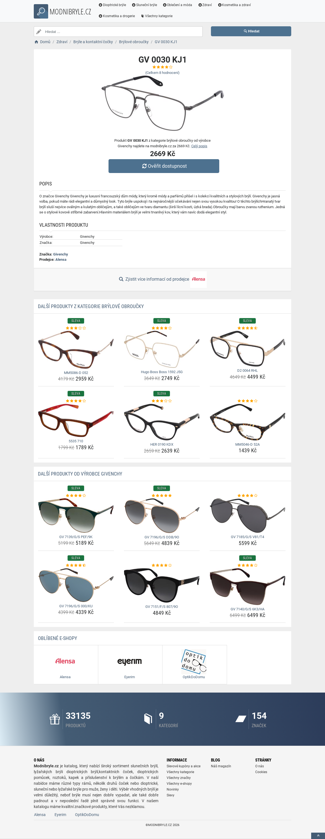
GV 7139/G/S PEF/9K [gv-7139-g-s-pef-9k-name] (75, 537)
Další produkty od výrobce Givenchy (80, 474)
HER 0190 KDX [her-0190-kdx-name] (161, 444)
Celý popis (199, 146)
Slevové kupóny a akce (183, 766)
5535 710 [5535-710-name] (76, 441)
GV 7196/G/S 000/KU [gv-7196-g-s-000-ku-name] (75, 606)
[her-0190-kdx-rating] (162, 401)
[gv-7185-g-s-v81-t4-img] (247, 515)
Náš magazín (221, 766)
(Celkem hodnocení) (162, 73)
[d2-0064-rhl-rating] (247, 328)
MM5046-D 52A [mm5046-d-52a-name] (247, 444)
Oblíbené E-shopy (57, 638)
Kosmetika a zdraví (234, 5)
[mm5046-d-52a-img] (247, 422)
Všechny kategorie (156, 16)
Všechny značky (179, 778)
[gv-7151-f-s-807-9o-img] (162, 585)
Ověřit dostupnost (164, 166)
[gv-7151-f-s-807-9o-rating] (162, 565)
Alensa (60, 259)
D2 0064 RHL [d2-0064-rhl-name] (247, 370)
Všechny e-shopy (179, 784)
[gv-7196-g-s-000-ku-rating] (76, 565)
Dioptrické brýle (112, 5)
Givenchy (60, 254)
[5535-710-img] (76, 420)
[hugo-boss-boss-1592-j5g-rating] (162, 328)
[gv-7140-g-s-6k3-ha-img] (247, 586)
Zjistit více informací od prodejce (162, 279)
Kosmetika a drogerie (116, 16)
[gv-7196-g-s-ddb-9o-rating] (162, 496)
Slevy (170, 795)
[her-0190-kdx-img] (162, 422)
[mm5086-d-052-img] (76, 350)
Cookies (261, 772)
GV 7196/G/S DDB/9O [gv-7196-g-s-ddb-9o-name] (162, 537)
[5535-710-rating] (76, 401)
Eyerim (60, 814)
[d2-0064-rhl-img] (247, 348)
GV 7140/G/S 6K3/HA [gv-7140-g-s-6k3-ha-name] (247, 609)
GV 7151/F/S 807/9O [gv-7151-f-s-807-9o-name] (161, 607)
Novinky (173, 789)
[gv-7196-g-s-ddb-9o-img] (162, 515)
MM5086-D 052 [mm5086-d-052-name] (76, 373)
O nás (259, 766)
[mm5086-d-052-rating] (76, 328)
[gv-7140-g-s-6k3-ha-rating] (247, 565)
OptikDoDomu (87, 814)
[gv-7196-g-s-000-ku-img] (76, 585)
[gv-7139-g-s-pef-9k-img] (76, 515)
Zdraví (205, 5)
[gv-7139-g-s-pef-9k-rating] (76, 496)
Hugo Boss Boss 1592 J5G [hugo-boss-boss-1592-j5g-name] (162, 372)
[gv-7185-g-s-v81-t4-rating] (247, 496)
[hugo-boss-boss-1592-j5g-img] (162, 349)
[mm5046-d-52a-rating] (247, 401)
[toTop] (318, 836)
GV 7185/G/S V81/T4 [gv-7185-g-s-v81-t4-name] (247, 537)
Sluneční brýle (144, 5)
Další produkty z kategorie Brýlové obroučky (91, 306)
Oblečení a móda (177, 5)
